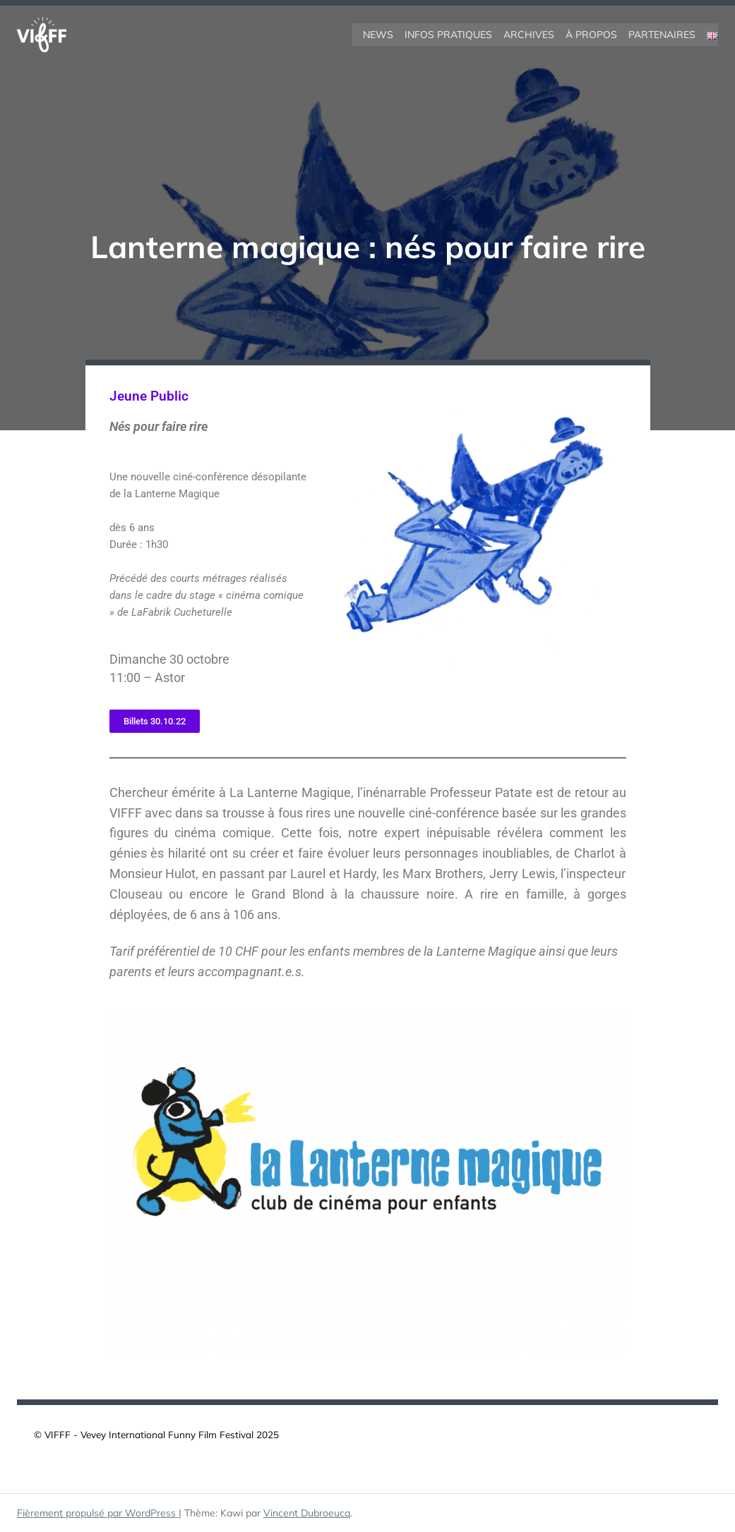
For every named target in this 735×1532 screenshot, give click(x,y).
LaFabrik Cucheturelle (181, 612)
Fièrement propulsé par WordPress (98, 1513)
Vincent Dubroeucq (306, 1513)
